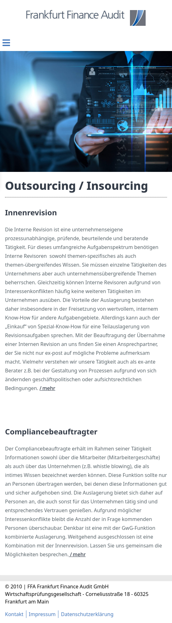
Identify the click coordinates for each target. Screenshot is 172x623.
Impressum (42, 614)
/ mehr (47, 388)
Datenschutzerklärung (87, 614)
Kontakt (14, 614)
